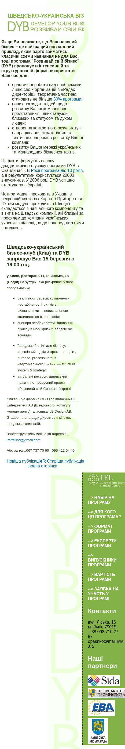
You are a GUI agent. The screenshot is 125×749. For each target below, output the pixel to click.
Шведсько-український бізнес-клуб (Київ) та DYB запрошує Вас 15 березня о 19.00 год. (41, 255)
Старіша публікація (65, 461)
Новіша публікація (24, 461)
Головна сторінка (42, 463)
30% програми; (67, 99)
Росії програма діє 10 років (57, 170)
